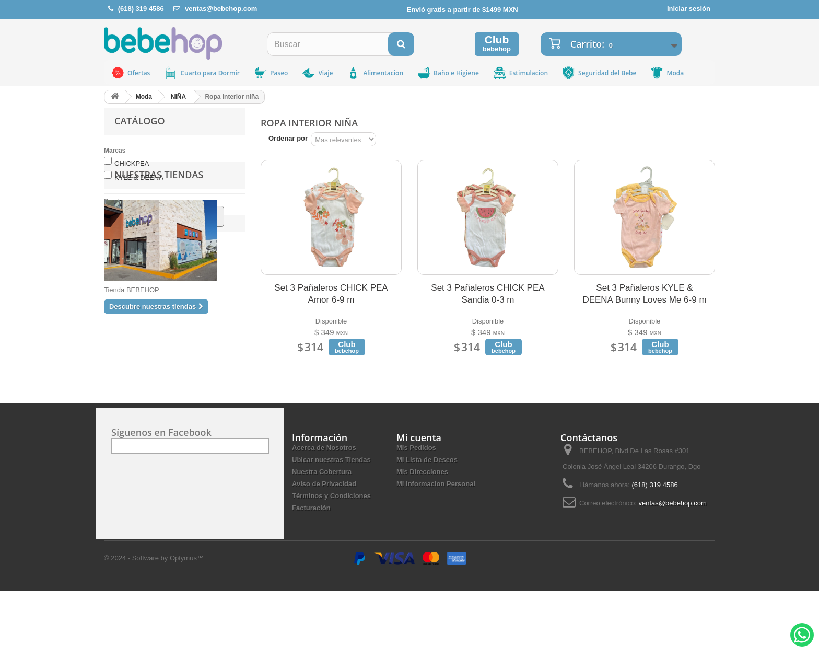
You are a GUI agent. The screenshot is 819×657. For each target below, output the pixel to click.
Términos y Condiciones (331, 561)
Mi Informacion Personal (435, 549)
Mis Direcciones (422, 537)
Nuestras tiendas (158, 255)
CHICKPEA (131, 163)
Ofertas (130, 73)
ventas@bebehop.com (221, 9)
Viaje (317, 73)
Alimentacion (374, 73)
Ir (208, 216)
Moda (667, 73)
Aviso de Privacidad (324, 549)
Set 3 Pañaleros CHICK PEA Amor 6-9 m (331, 294)
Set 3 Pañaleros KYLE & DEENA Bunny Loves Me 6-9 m (644, 294)
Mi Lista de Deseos (427, 525)
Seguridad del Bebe (598, 73)
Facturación (311, 573)
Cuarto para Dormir (201, 73)
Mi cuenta (418, 503)
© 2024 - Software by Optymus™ (154, 623)
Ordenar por (288, 138)
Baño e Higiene (448, 73)
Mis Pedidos (416, 513)
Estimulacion (520, 73)
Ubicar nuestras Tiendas (331, 525)
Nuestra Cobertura (322, 537)
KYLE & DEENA (138, 177)
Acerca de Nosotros (324, 513)
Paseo (270, 73)
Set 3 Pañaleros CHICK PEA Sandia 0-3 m (487, 294)
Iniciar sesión (688, 9)
